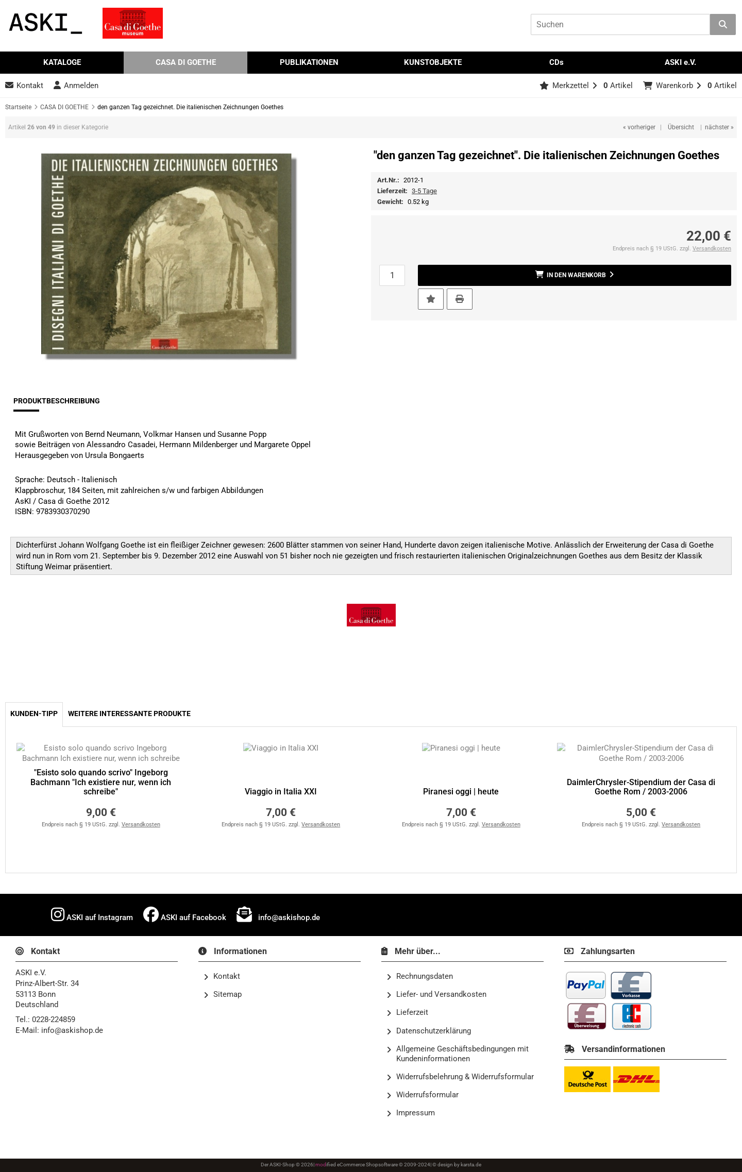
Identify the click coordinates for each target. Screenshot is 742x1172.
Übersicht (681, 127)
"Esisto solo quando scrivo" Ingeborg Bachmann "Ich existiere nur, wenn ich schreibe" (100, 782)
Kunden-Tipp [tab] (34, 713)
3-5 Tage (424, 191)
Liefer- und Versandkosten (436, 995)
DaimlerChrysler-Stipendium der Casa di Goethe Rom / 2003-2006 (641, 787)
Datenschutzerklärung (428, 1031)
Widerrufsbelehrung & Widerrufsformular (460, 1077)
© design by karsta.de (456, 1164)
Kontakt (222, 977)
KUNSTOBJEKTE (433, 62)
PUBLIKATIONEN (309, 62)
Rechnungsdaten (419, 977)
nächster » (719, 127)
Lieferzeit (407, 1013)
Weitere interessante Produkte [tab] (129, 713)
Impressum (410, 1113)
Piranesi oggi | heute (461, 791)
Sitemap (223, 995)
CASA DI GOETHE (186, 62)
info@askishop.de (278, 914)
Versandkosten (712, 248)
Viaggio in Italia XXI (281, 791)
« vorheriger (639, 127)
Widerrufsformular (422, 1095)
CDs (556, 62)
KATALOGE (62, 62)
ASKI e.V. (680, 62)
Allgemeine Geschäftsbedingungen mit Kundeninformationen (457, 1053)
